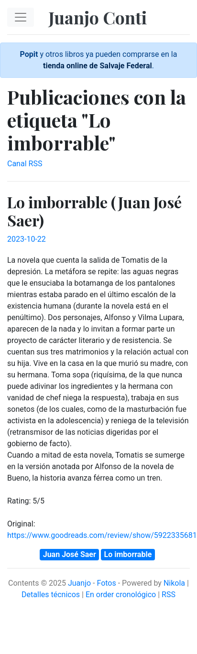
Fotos (106, 583)
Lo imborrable (128, 554)
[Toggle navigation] (20, 17)
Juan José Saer (69, 554)
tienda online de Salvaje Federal (97, 65)
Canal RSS (24, 163)
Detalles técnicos (51, 594)
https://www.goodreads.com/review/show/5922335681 (102, 535)
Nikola (174, 583)
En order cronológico (121, 594)
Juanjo (79, 583)
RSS (168, 594)
